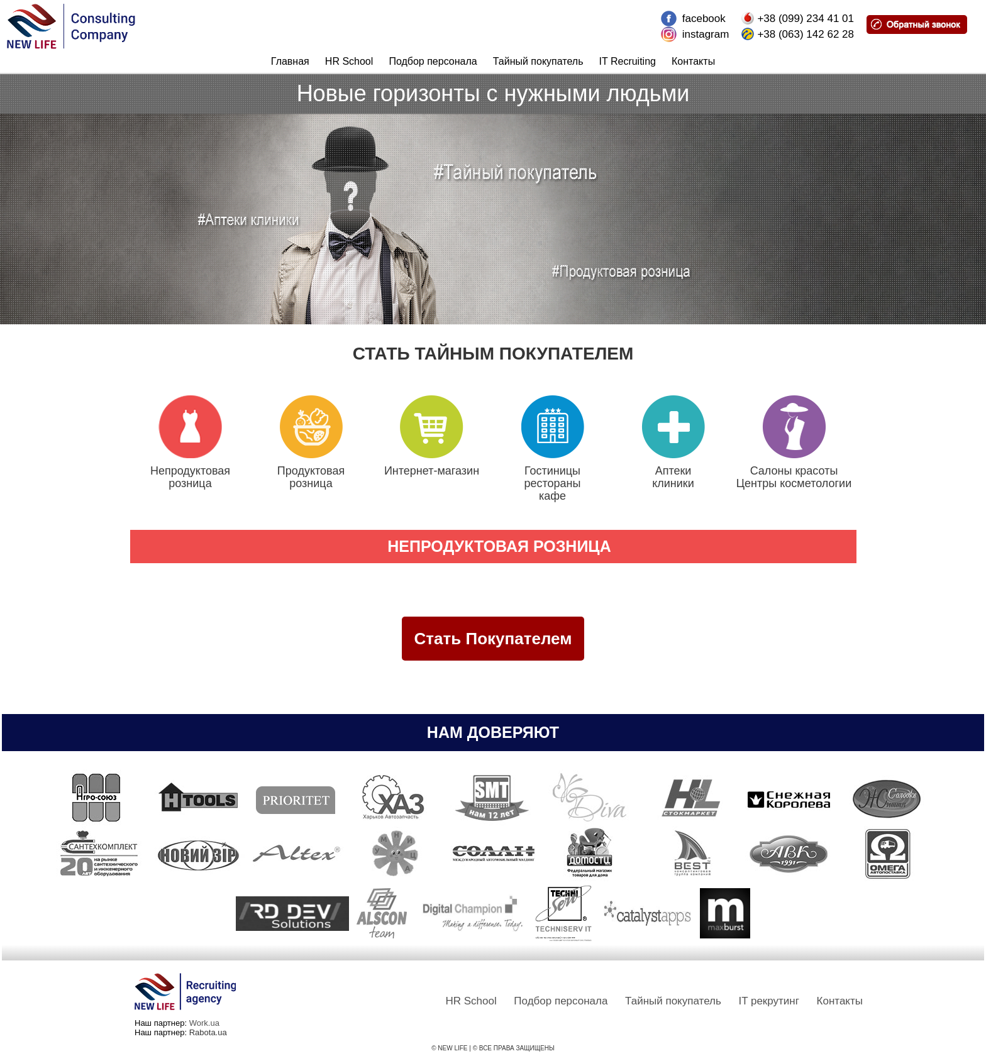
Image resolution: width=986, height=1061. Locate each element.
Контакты (693, 61)
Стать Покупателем (493, 638)
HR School (349, 61)
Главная (290, 61)
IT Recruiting (627, 61)
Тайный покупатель (538, 61)
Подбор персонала (433, 61)
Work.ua (204, 1023)
